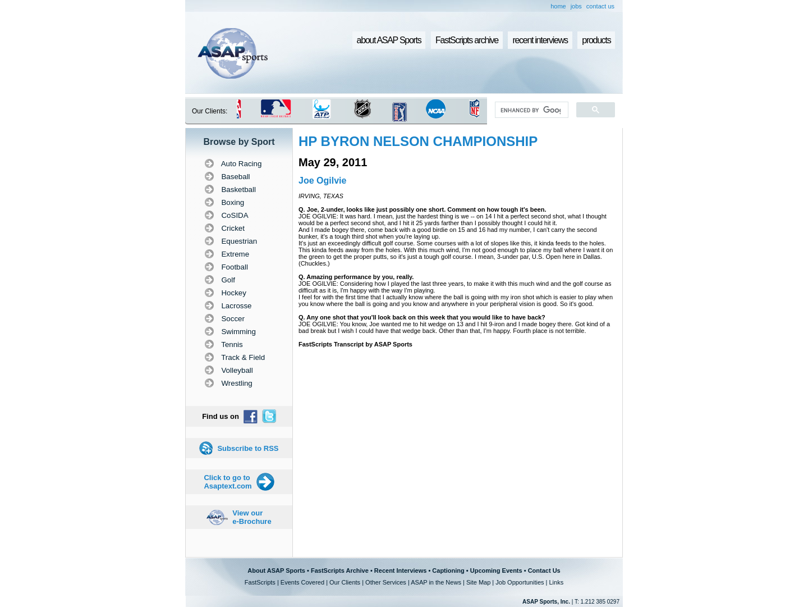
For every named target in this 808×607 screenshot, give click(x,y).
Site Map (478, 582)
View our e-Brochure (251, 517)
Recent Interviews (400, 570)
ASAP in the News (436, 582)
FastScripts (260, 582)
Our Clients (344, 582)
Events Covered (302, 582)
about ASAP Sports (389, 40)
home (558, 6)
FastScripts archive (466, 40)
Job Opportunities (519, 582)
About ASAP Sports (276, 570)
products (596, 40)
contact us (600, 6)
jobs (576, 6)
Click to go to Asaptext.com (227, 481)
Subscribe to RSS (247, 448)
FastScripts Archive (340, 570)
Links (556, 582)
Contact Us (544, 570)
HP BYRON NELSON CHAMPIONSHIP (418, 141)
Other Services (385, 582)
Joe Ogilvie (322, 180)
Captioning (448, 570)
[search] (531, 110)
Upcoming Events (496, 570)
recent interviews (539, 40)
